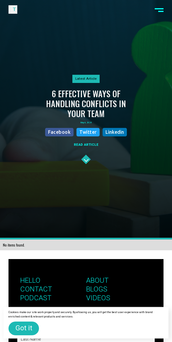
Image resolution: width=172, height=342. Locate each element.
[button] (159, 9)
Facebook (59, 132)
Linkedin (114, 132)
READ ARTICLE (86, 145)
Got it (24, 328)
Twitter (88, 132)
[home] (12, 9)
